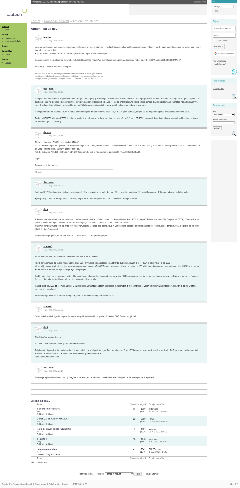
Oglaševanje (54, 484)
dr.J (46, 209)
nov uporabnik (219, 61)
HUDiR (152, 419)
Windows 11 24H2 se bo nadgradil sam (58, 2)
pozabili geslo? (219, 64)
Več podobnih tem (39, 462)
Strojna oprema (53, 454)
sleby (39, 442)
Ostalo (5, 59)
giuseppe (153, 429)
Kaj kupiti (50, 414)
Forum (5, 35)
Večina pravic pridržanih (21, 484)
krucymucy (153, 439)
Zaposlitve (7, 51)
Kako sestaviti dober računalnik (54, 429)
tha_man (49, 88)
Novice (5, 26)
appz (39, 452)
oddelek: (115, 474)
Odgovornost (40, 484)
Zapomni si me (221, 40)
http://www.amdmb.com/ (50, 337)
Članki (5, 46)
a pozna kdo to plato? (48, 408)
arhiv (7, 30)
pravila (8, 62)
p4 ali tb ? (42, 439)
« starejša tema (85, 474)
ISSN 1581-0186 (79, 484)
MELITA (40, 432)
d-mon (47, 132)
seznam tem (218, 88)
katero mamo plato (47, 449)
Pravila (5, 484)
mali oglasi (10, 38)
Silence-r (40, 421)
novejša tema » (153, 474)
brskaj (7, 54)
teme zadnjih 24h (13, 41)
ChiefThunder (155, 449)
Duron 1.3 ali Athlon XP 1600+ (53, 418)
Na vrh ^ (234, 484)
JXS (38, 411)
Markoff (48, 37)
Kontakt (65, 484)
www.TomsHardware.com (50, 226)
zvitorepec (153, 409)
